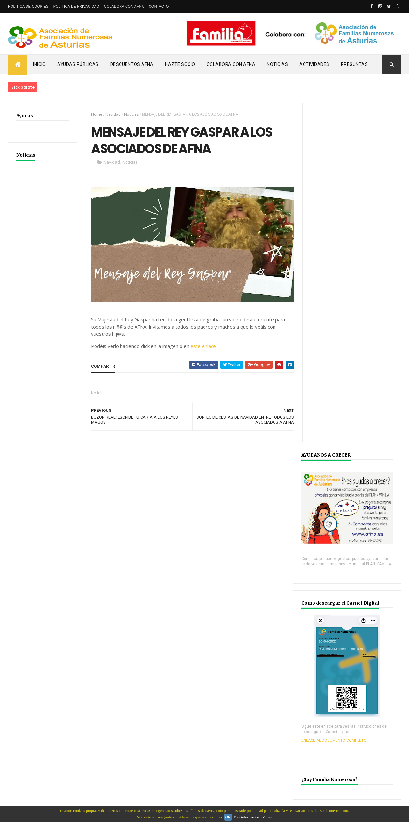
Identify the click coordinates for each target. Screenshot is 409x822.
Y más (267, 817)
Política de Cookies (28, 6)
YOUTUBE (328, 645)
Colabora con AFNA (124, 6)
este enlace (202, 346)
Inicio (39, 64)
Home (95, 114)
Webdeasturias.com (56, 774)
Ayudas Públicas (78, 64)
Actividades (314, 64)
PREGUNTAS (354, 64)
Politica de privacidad (76, 6)
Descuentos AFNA (132, 64)
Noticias (277, 64)
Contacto (159, 6)
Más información (246, 817)
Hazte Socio (180, 64)
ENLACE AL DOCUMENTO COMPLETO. (345, 406)
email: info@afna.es (27, 804)
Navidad (112, 114)
